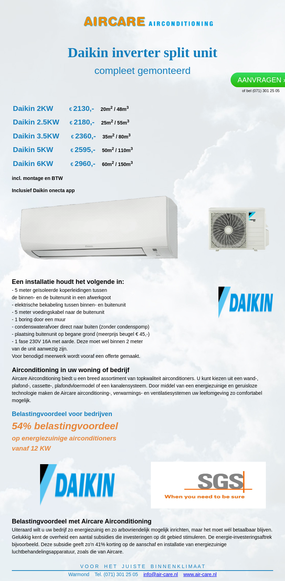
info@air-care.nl (161, 574)
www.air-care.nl (200, 574)
